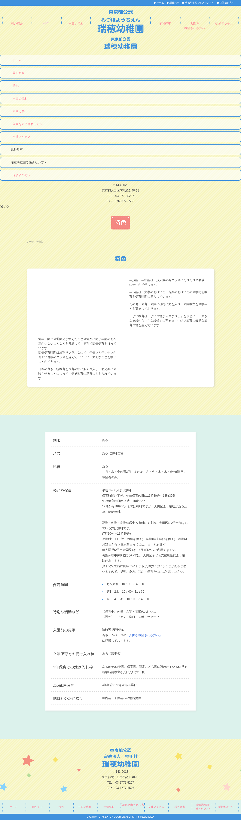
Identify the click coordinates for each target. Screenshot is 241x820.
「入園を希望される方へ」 (144, 635)
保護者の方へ (227, 2)
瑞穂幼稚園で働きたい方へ (199, 2)
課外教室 (174, 2)
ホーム (160, 2)
